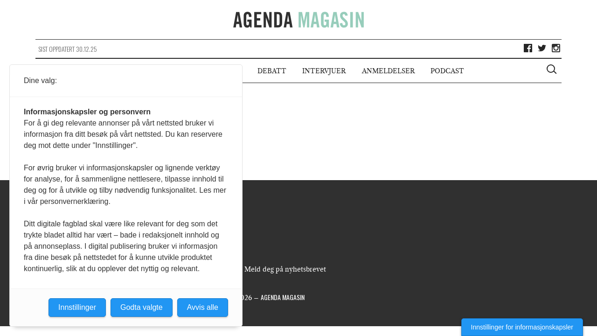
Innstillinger (77, 307)
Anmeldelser (388, 71)
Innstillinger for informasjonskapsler (522, 327)
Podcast (447, 71)
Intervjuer (324, 71)
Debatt (271, 71)
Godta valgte (141, 307)
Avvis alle (202, 307)
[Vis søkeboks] (553, 70)
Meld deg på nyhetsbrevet (285, 269)
